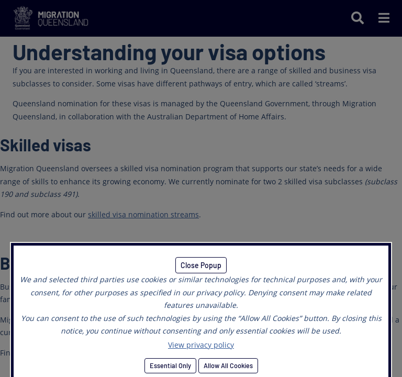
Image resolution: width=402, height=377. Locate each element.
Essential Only (170, 365)
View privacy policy (201, 345)
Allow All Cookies (228, 365)
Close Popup (201, 265)
